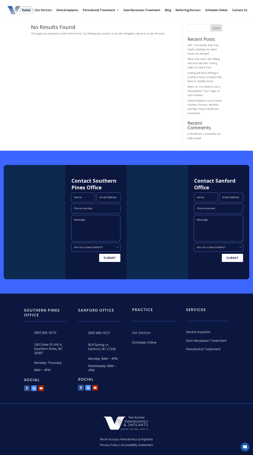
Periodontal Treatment (99, 10)
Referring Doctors (188, 10)
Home (26, 10)
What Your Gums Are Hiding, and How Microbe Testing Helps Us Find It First (203, 63)
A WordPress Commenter (202, 133)
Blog (168, 10)
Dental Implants (67, 10)
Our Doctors (43, 10)
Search (216, 28)
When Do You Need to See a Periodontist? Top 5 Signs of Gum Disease (204, 91)
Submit (110, 258)
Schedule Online (216, 10)
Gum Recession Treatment (141, 10)
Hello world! (194, 138)
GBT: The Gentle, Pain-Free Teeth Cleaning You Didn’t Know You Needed (203, 49)
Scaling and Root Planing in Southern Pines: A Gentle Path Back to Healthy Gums (204, 77)
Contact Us (239, 10)
